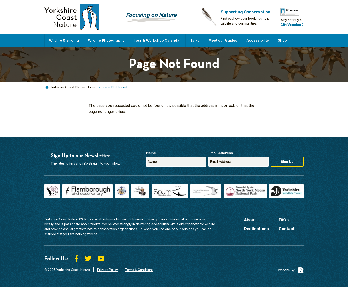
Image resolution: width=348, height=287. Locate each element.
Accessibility (257, 40)
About (250, 219)
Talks (194, 40)
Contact (287, 228)
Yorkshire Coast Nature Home (73, 87)
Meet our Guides (222, 40)
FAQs (284, 219)
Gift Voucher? (292, 25)
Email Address (220, 153)
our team (191, 219)
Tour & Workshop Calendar (157, 40)
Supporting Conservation (245, 12)
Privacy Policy (107, 269)
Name (151, 153)
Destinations (256, 228)
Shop (282, 40)
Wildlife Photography (106, 40)
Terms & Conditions (139, 269)
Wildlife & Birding (64, 40)
